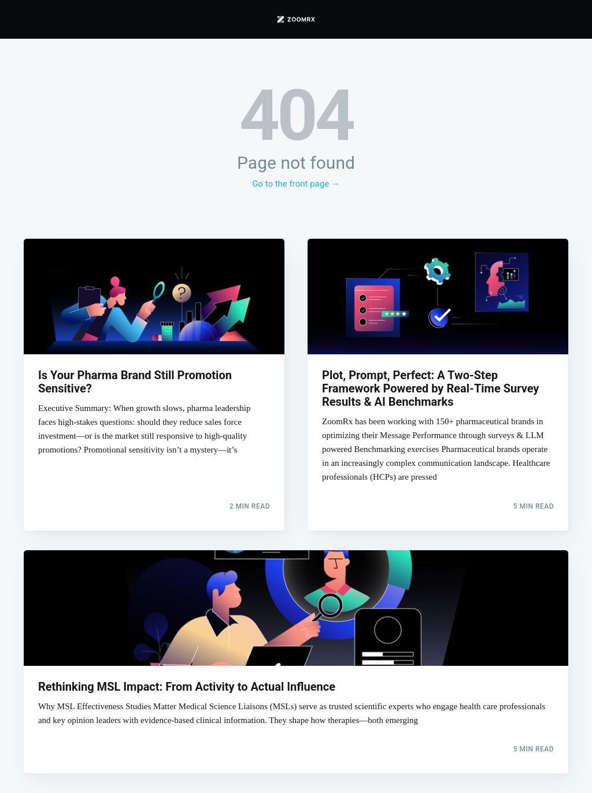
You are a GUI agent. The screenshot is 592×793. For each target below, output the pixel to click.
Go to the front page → (296, 184)
